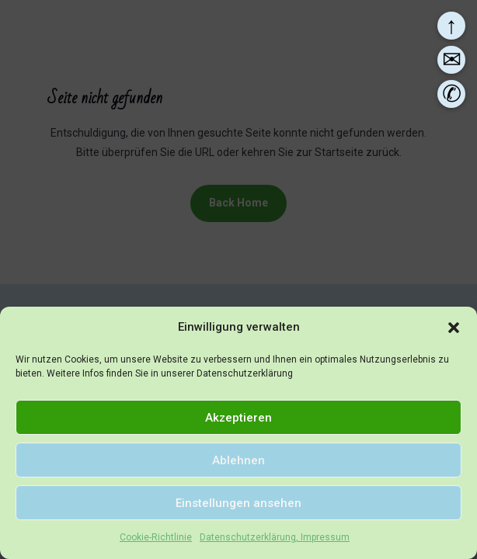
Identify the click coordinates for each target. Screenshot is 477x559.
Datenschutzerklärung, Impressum (275, 537)
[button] (453, 327)
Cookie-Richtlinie (156, 537)
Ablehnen (238, 460)
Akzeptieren (238, 418)
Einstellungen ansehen (238, 503)
